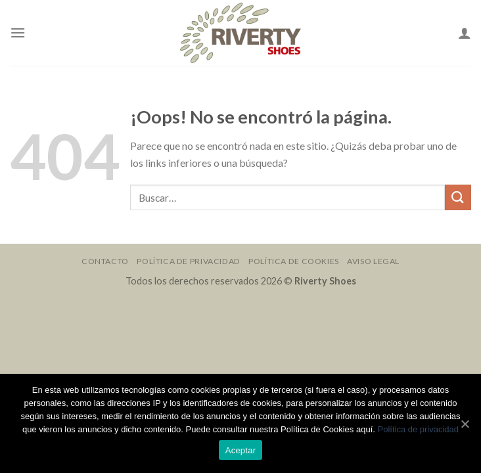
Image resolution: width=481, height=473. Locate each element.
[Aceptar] (464, 423)
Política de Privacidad (188, 261)
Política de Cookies (293, 261)
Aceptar (240, 450)
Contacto (105, 261)
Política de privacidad (418, 429)
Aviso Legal (373, 261)
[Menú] (18, 32)
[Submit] (458, 197)
